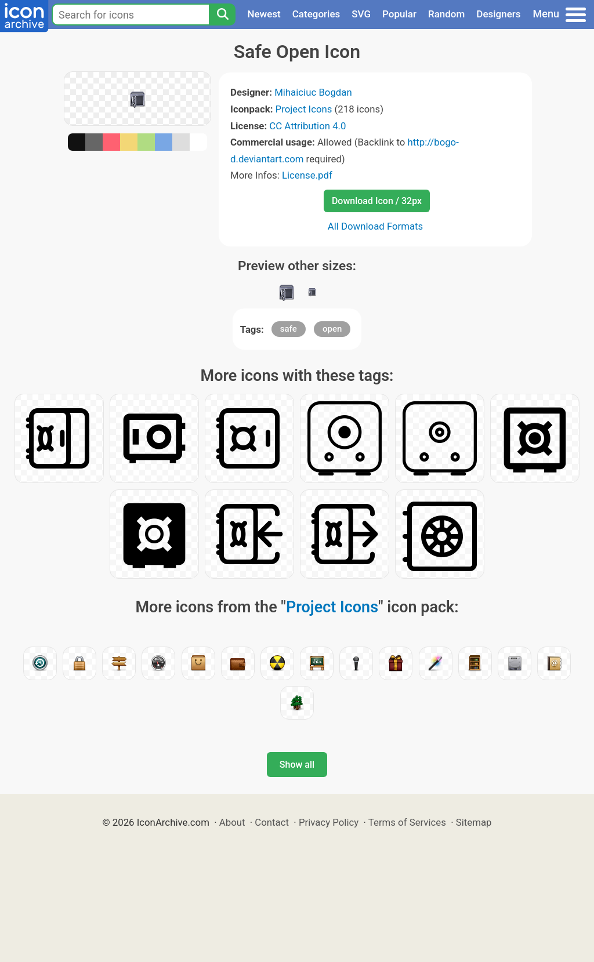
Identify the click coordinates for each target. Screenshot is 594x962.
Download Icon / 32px (377, 200)
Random (446, 14)
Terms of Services (407, 822)
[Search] (222, 14)
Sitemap (474, 822)
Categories (316, 14)
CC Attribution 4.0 (307, 126)
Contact (272, 822)
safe (288, 329)
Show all (297, 764)
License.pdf (307, 175)
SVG (361, 14)
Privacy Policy (328, 822)
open (332, 329)
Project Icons (304, 109)
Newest (263, 14)
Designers (498, 14)
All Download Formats (375, 226)
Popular (399, 14)
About (232, 822)
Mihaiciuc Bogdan (313, 92)
